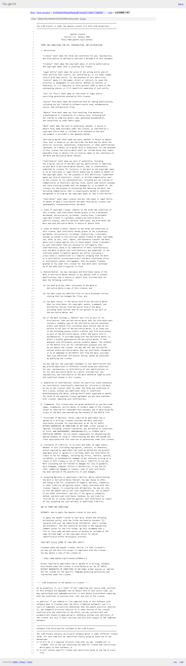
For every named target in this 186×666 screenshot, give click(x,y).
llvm (32, 12)
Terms (29, 662)
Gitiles (15, 662)
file (83, 19)
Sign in (180, 4)
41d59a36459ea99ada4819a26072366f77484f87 (78, 12)
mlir (110, 12)
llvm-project (43, 12)
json (181, 662)
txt (175, 662)
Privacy (22, 662)
